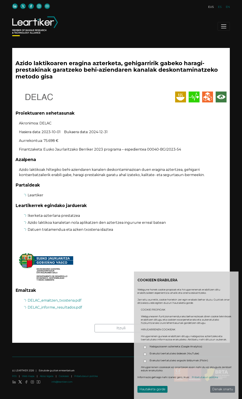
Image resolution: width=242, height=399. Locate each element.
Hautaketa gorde (152, 389)
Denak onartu (222, 389)
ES (220, 6)
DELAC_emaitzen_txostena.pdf (54, 300)
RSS (14, 376)
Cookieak (64, 376)
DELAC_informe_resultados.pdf (55, 307)
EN (228, 6)
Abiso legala (47, 376)
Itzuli (121, 328)
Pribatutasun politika (86, 376)
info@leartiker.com (62, 381)
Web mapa (28, 376)
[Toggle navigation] (224, 26)
